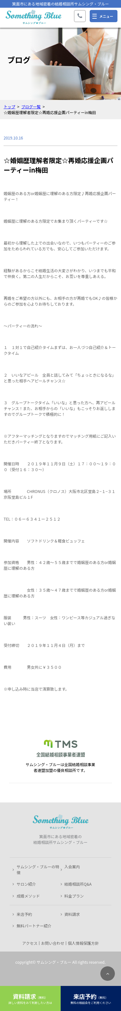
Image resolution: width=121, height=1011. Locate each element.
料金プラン (74, 896)
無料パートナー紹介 (33, 925)
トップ (9, 106)
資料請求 (72, 914)
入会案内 (72, 866)
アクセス (29, 943)
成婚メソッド (28, 896)
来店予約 (24, 914)
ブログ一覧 (31, 106)
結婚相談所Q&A (78, 884)
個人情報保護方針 (83, 943)
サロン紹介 (26, 884)
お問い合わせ (52, 943)
